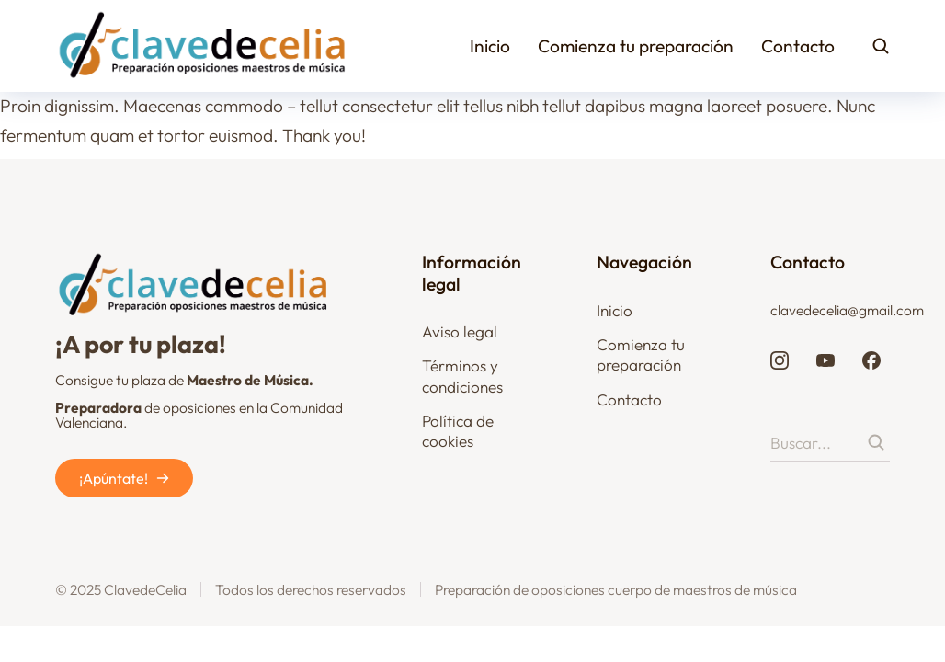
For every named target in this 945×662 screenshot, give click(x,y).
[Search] (876, 442)
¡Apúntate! (124, 478)
